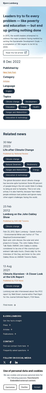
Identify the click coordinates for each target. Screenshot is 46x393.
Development (31, 101)
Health (36, 107)
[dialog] (23, 378)
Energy (24, 107)
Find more (8, 305)
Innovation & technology (16, 117)
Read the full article (14, 53)
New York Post (9, 72)
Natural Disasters (13, 164)
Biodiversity (32, 164)
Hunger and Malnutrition (16, 112)
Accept (37, 387)
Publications (8, 334)
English (9, 91)
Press (5, 325)
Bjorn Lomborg (10, 3)
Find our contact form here (14, 346)
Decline (24, 387)
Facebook (10, 362)
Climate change (12, 101)
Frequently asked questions (14, 350)
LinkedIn (16, 362)
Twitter (4, 362)
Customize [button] (10, 387)
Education (10, 107)
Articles (6, 81)
